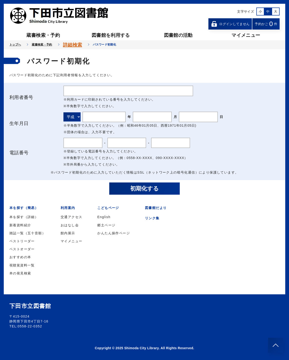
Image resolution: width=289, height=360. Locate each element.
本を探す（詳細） (23, 217)
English (103, 217)
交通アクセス (71, 217)
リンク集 (152, 218)
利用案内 (68, 208)
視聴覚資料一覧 (22, 265)
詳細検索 (72, 44)
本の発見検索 (20, 273)
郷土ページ (106, 225)
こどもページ (108, 208)
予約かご (266, 23)
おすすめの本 (20, 257)
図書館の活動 (178, 35)
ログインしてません (230, 24)
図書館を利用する (111, 35)
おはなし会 (70, 225)
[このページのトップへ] (275, 345)
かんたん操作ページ (113, 233)
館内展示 (68, 233)
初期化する (144, 188)
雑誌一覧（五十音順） (27, 233)
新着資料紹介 (20, 225)
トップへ (15, 44)
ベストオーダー (22, 249)
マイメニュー (245, 35)
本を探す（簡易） (23, 208)
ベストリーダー (22, 241)
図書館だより (156, 208)
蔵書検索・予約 (43, 35)
